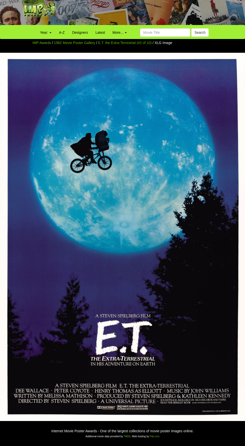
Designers (80, 32)
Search (200, 32)
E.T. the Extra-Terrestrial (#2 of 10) (125, 43)
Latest (100, 32)
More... (119, 32)
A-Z (62, 32)
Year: (46, 32)
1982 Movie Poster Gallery (74, 43)
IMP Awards (41, 43)
